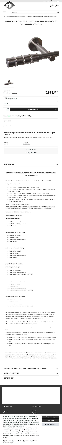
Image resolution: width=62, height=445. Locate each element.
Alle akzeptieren (50, 417)
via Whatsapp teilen (8, 125)
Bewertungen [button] (31, 378)
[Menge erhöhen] (8, 108)
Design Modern (22, 16)
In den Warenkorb (42, 109)
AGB (4, 413)
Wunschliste (7, 121)
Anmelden (45, 1)
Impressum (5, 411)
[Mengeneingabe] (5, 109)
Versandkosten (14, 93)
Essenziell (8, 440)
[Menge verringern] (8, 110)
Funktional (35, 440)
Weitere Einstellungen (8, 442)
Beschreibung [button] (31, 164)
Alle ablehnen (50, 420)
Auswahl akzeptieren (50, 424)
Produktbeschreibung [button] (31, 373)
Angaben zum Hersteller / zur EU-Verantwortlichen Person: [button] (31, 368)
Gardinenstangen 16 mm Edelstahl (13, 16)
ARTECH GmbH (26, 144)
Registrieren (55, 1)
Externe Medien (18, 440)
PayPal (27, 440)
